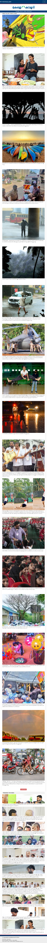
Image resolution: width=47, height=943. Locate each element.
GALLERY (7, 13)
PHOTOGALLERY (5, 1)
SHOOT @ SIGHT (13, 13)
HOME (3, 13)
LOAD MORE (23, 789)
